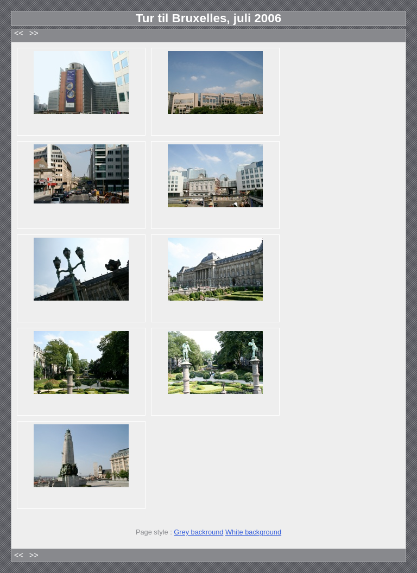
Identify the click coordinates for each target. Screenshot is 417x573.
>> (34, 33)
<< (18, 33)
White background (253, 532)
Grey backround (198, 532)
